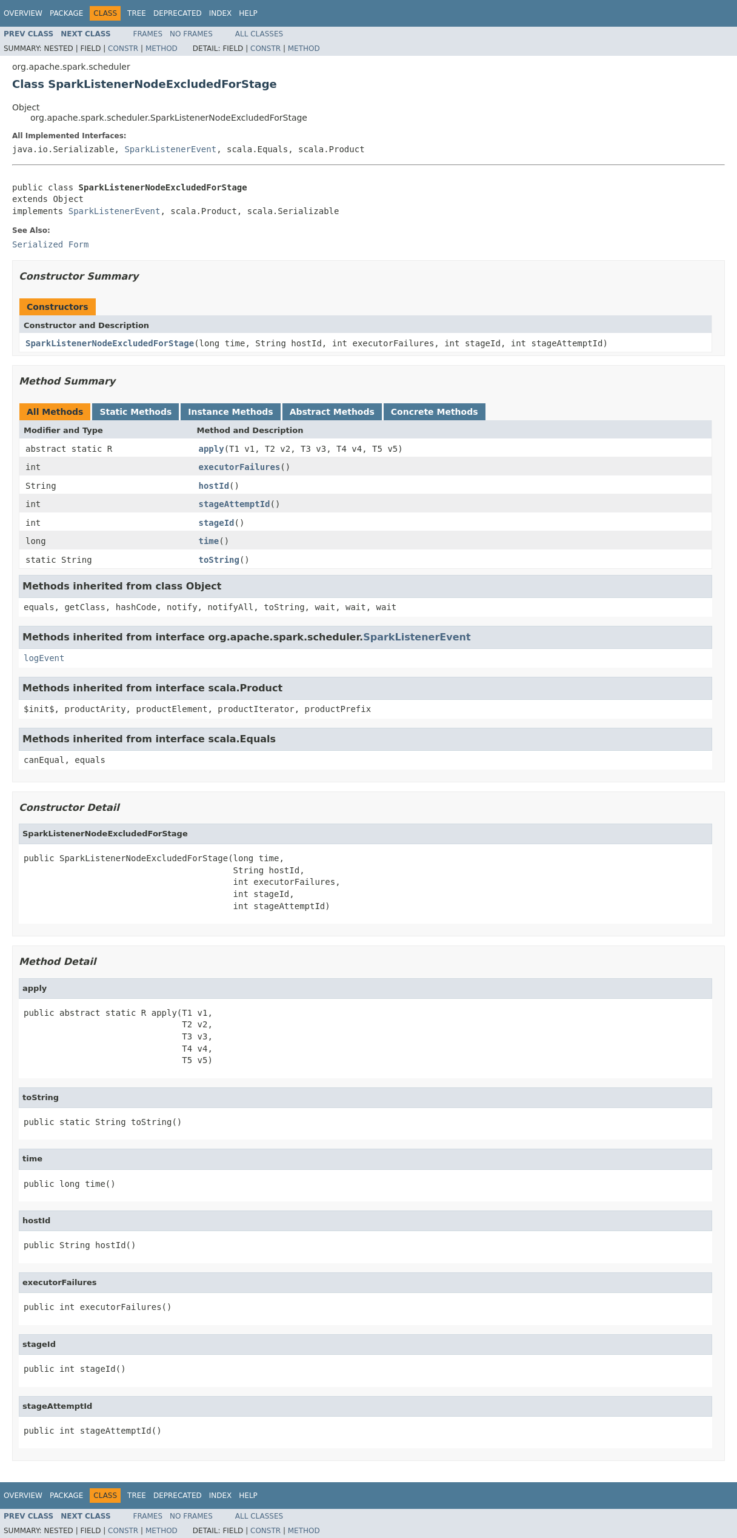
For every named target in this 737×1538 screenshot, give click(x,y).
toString (219, 560)
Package (66, 13)
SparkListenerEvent (170, 149)
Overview (23, 13)
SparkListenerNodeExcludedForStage (109, 343)
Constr (123, 48)
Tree (136, 13)
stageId (217, 523)
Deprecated (177, 13)
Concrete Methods (434, 412)
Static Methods (135, 412)
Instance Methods (230, 412)
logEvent (44, 658)
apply (211, 449)
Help (248, 13)
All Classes (259, 34)
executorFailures (240, 467)
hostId (214, 486)
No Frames (191, 34)
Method (161, 48)
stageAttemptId (234, 504)
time (209, 541)
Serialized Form (50, 244)
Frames (148, 34)
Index (220, 13)
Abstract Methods (332, 412)
